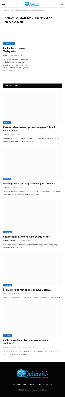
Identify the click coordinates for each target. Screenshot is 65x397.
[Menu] (3, 3)
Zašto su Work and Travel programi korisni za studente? (27, 342)
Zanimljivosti (9, 43)
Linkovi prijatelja (44, 384)
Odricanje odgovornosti (23, 384)
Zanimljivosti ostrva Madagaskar (14, 50)
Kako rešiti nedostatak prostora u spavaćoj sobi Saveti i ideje (29, 129)
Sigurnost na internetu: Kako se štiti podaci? (27, 236)
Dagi (4, 293)
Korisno (7, 122)
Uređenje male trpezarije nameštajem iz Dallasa (29, 183)
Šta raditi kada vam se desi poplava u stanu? (27, 289)
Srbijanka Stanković (9, 240)
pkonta (5, 55)
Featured (7, 232)
